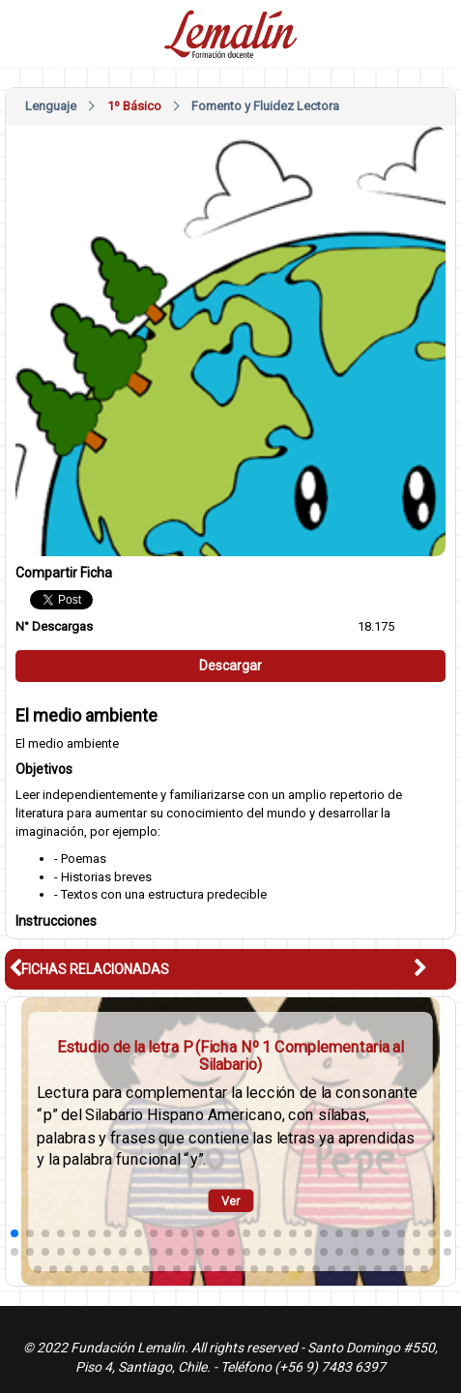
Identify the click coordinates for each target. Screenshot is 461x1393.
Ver (231, 1200)
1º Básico (134, 106)
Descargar (230, 665)
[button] (435, 968)
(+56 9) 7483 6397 (330, 1367)
